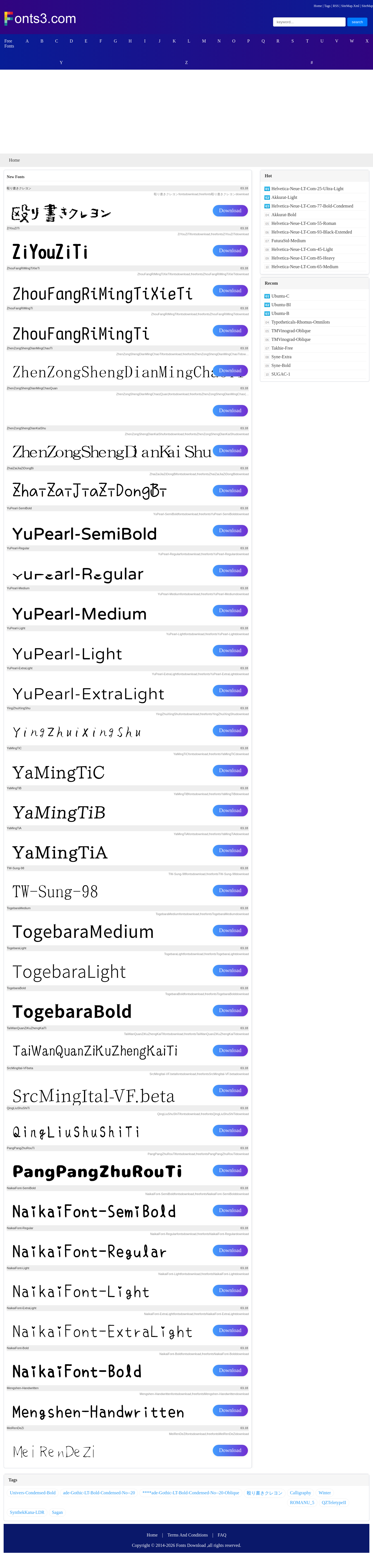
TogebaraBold (16, 988)
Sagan (57, 1512)
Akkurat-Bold (283, 215)
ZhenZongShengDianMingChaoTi (29, 348)
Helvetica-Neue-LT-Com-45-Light (302, 249)
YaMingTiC (14, 748)
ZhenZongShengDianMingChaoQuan (32, 388)
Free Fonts (9, 43)
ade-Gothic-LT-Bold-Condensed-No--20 (99, 1493)
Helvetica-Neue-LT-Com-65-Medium (304, 267)
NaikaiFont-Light (18, 1268)
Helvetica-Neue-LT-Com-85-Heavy (303, 258)
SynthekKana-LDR (27, 1512)
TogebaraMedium (18, 908)
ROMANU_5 (302, 1502)
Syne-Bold (280, 365)
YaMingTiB (14, 788)
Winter (325, 1493)
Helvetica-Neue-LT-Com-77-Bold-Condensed (312, 206)
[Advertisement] (186, 112)
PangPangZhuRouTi (20, 1148)
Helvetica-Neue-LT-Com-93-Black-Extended (311, 232)
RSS (336, 6)
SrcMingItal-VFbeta (20, 1068)
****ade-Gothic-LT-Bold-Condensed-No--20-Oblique (190, 1493)
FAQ (222, 1535)
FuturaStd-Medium (288, 241)
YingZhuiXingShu (18, 708)
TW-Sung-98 (15, 868)
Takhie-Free (282, 348)
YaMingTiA (14, 828)
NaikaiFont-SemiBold (21, 1188)
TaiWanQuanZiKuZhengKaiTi (26, 1028)
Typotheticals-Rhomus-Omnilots (300, 322)
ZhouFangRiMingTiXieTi (23, 268)
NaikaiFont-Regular (20, 1228)
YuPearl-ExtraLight (19, 668)
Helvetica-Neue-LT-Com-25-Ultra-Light (307, 189)
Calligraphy (300, 1493)
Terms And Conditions (188, 1535)
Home (318, 6)
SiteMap (367, 6)
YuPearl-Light (16, 628)
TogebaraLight (16, 948)
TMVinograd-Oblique (290, 331)
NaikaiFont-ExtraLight (21, 1308)
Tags (327, 6)
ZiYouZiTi (13, 228)
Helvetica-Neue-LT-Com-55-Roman (303, 223)
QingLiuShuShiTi (18, 1108)
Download (230, 211)
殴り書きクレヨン (19, 188)
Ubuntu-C (280, 296)
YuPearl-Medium (18, 588)
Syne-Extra (281, 357)
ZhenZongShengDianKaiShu (26, 428)
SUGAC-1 (280, 374)
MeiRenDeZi (15, 1428)
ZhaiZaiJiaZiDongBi (20, 468)
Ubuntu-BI (281, 305)
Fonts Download (191, 1545)
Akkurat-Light (284, 197)
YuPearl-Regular (18, 548)
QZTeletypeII (334, 1502)
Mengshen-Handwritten (23, 1388)
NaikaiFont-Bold (17, 1348)
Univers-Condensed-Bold (33, 1493)
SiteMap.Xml (350, 6)
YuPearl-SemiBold (19, 508)
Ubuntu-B (280, 313)
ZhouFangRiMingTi (20, 308)
